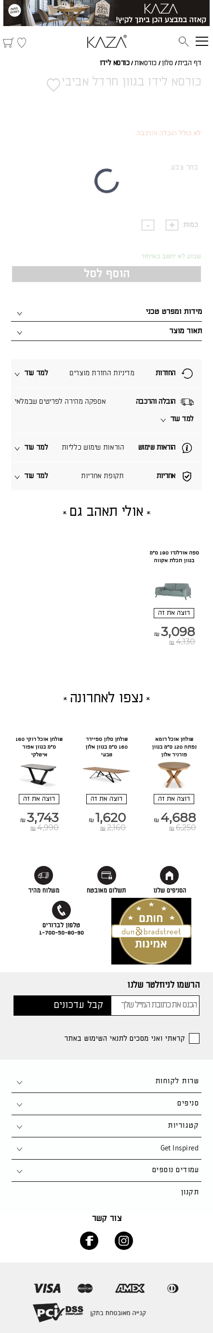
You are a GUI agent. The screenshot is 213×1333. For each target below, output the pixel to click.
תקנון (190, 1192)
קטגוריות (183, 1125)
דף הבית (189, 63)
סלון (167, 63)
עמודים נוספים (175, 1170)
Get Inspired (179, 1147)
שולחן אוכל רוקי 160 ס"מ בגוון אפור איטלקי (39, 747)
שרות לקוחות (177, 1081)
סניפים (188, 1103)
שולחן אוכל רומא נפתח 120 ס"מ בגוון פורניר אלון (174, 747)
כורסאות (145, 63)
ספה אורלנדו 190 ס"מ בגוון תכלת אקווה (174, 557)
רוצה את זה (174, 613)
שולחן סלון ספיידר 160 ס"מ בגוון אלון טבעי (106, 747)
